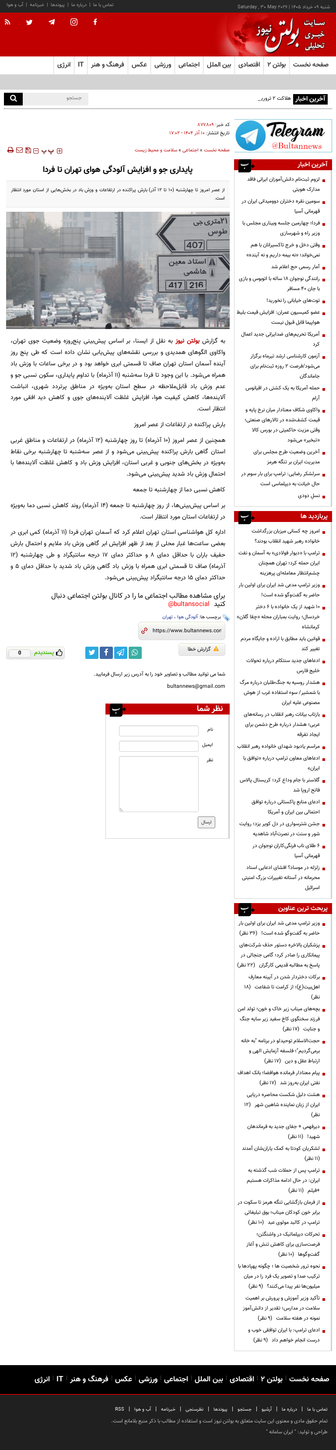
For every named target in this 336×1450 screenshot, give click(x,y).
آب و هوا (15, 5)
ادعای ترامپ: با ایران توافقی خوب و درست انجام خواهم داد (284, 1335)
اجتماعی (190, 150)
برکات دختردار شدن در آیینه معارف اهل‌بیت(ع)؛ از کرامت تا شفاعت (282, 987)
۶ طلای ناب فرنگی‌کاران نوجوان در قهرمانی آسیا (286, 851)
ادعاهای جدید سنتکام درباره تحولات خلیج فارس (283, 666)
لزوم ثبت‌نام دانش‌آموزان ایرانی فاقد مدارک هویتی (283, 184)
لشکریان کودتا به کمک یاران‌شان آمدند (279, 1154)
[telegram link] (120, 653)
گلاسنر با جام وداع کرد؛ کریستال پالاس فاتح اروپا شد (280, 785)
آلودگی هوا (187, 617)
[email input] (158, 746)
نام (210, 729)
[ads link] (283, 136)
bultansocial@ (189, 604)
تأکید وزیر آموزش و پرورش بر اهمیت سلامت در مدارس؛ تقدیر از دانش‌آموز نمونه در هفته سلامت (281, 1308)
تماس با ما (103, 5)
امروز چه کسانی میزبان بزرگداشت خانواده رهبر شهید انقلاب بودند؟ (286, 536)
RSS (119, 1409)
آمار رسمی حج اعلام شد (295, 267)
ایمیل (207, 745)
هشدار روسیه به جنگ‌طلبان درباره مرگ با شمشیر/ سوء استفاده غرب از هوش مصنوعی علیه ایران (280, 693)
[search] (13, 99)
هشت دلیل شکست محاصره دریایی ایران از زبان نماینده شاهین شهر (282, 1105)
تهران (167, 617)
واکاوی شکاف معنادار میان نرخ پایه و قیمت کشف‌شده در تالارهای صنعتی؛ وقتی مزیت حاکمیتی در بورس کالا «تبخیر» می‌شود (282, 425)
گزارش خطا (203, 649)
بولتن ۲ (276, 65)
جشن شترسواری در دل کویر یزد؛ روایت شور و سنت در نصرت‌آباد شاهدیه (279, 829)
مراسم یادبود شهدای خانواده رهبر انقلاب (278, 746)
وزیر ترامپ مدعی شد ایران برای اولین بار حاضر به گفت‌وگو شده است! (279, 590)
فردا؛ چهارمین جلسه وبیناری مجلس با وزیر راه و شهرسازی (281, 228)
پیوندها (58, 5)
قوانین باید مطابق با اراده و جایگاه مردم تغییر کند (280, 644)
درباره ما (79, 5)
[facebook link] (106, 653)
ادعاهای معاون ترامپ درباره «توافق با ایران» (281, 763)
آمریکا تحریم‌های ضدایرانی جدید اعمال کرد (280, 339)
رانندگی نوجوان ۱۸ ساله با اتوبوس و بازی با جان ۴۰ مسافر (279, 284)
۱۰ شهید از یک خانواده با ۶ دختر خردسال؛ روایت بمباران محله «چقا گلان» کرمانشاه (278, 617)
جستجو (245, 1409)
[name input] (158, 730)
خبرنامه (37, 5)
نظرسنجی (194, 1409)
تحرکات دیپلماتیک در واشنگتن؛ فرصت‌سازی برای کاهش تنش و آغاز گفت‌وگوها (283, 1244)
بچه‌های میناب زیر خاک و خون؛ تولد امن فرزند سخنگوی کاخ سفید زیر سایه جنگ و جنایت (279, 1019)
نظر (209, 760)
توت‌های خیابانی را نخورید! (293, 301)
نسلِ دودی (309, 496)
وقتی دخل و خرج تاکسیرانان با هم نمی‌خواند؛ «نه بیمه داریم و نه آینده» (283, 250)
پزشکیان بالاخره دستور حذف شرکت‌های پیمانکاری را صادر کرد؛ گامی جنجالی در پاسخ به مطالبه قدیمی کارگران (278, 955)
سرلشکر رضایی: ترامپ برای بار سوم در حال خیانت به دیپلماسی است (280, 479)
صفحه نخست (311, 65)
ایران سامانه (281, 1432)
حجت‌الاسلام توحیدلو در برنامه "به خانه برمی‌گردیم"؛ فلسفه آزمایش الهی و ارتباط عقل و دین (280, 1051)
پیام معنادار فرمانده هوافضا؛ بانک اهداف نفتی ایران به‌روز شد (279, 1078)
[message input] (158, 784)
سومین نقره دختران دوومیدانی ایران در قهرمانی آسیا (281, 206)
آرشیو (267, 1409)
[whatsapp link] (135, 653)
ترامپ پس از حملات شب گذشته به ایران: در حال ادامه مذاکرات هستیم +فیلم (283, 1180)
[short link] (187, 631)
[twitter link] (91, 653)
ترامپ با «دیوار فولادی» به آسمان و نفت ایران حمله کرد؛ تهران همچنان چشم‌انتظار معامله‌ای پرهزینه (279, 563)
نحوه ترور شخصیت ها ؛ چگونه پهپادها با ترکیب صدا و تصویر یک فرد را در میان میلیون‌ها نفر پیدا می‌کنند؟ (279, 1276)
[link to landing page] (288, 34)
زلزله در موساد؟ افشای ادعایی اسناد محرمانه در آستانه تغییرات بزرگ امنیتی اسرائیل (281, 878)
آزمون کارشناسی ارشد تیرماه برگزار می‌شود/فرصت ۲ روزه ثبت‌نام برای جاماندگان (285, 366)
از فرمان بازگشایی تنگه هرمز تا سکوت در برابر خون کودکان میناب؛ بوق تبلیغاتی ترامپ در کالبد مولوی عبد (279, 1212)
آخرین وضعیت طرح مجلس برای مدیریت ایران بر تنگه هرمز (286, 457)
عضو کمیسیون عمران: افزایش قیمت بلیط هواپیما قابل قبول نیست (278, 317)
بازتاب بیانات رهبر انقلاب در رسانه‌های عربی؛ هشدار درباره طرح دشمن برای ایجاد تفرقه (282, 725)
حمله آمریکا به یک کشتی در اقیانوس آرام (282, 393)
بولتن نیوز (187, 341)
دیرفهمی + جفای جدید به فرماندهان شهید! (283, 1132)
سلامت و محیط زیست (156, 150)
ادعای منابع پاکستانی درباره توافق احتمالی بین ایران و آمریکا (286, 807)
